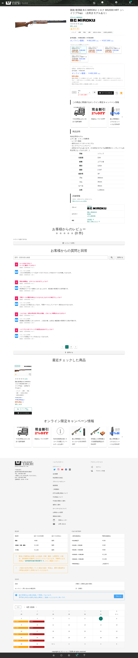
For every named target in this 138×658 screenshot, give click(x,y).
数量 (79, 90)
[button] (102, 3)
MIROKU (89, 206)
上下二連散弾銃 (91, 216)
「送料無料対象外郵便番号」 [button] (34, 561)
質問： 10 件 (73, 26)
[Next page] (75, 346)
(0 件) (81, 24)
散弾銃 (89, 214)
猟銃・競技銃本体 (92, 212)
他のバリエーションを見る (79, 201)
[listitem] (69, 265)
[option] (69, 468)
